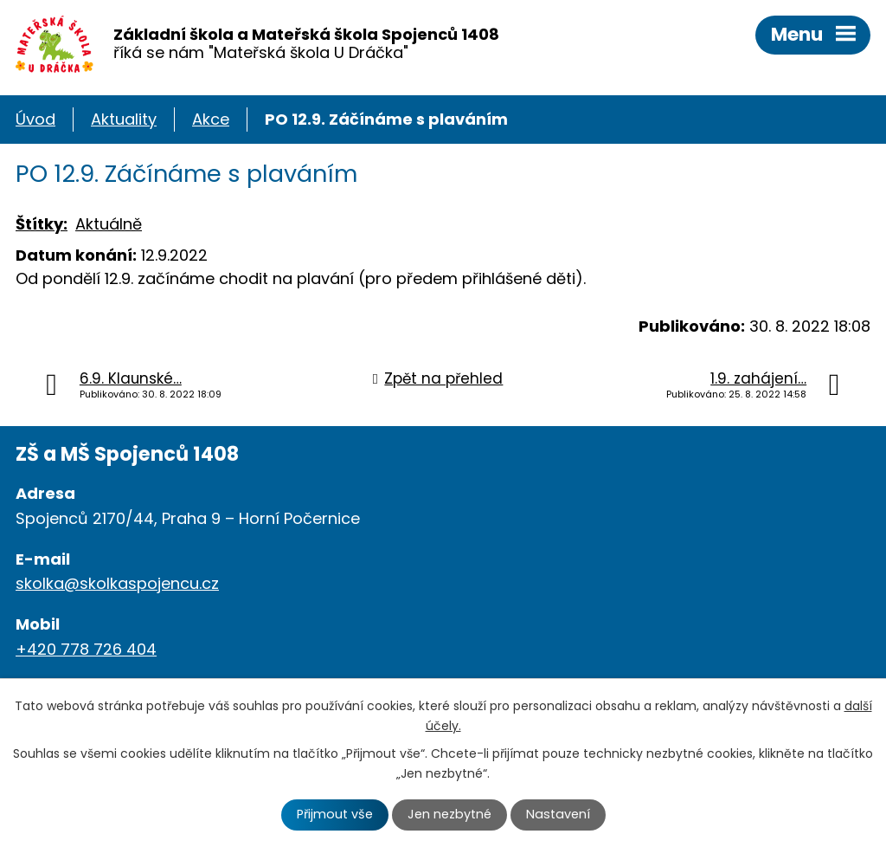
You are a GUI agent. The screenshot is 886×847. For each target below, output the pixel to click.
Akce (210, 119)
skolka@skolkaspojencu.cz (117, 583)
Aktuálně (108, 224)
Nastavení (558, 814)
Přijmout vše (335, 814)
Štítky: (41, 224)
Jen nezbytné (449, 814)
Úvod (35, 119)
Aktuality (124, 119)
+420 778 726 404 (86, 649)
